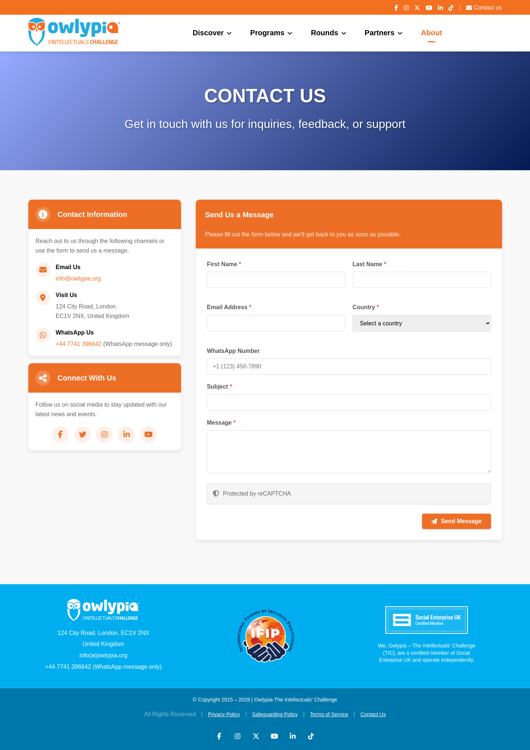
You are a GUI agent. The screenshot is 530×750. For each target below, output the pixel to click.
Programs (267, 33)
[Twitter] (82, 434)
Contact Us (373, 714)
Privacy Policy (224, 714)
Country (366, 307)
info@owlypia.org (78, 278)
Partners (379, 33)
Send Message (456, 521)
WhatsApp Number (233, 351)
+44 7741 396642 (79, 344)
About (431, 33)
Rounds (324, 33)
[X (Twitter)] (417, 8)
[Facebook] (396, 8)
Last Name (369, 264)
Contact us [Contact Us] (484, 7)
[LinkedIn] (440, 8)
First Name (224, 264)
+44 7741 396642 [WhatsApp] (68, 667)
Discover (208, 33)
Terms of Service (329, 714)
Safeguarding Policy (275, 714)
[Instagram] (406, 8)
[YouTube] (429, 8)
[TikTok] (451, 8)
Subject (219, 386)
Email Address (229, 307)
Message (221, 422)
